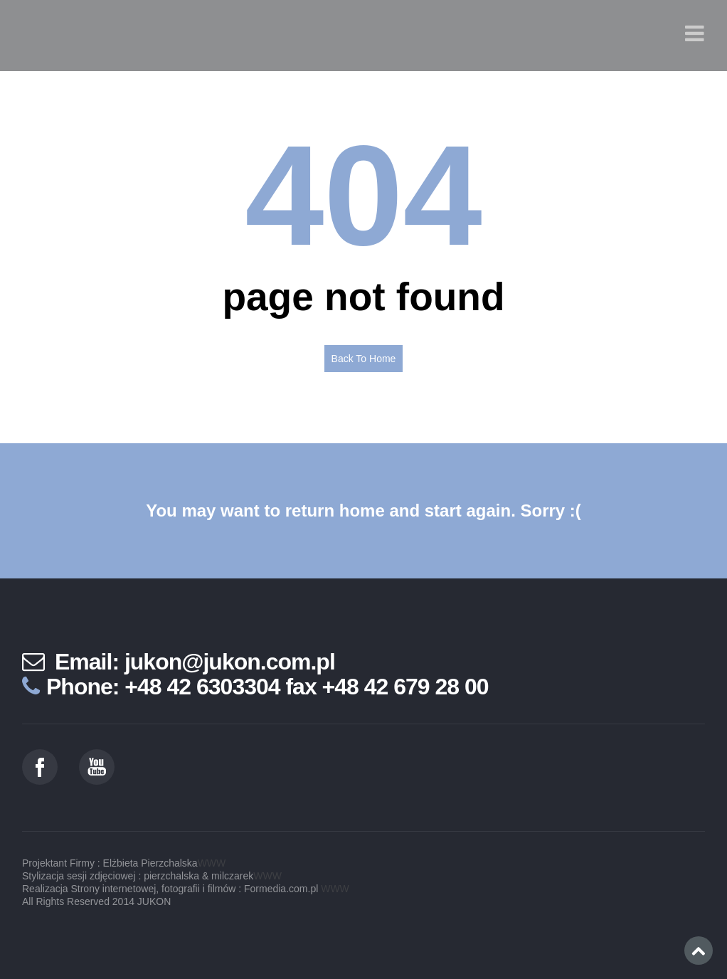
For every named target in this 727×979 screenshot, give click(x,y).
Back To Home (363, 358)
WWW (212, 863)
